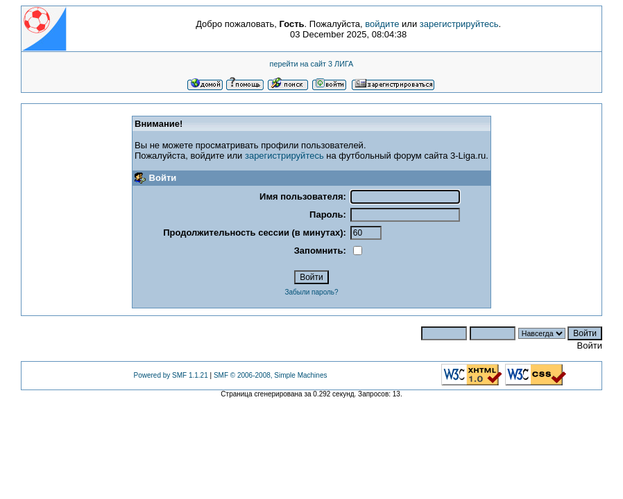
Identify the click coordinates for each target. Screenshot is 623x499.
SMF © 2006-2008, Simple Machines (270, 375)
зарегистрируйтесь (459, 24)
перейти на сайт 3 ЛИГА (312, 64)
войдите (382, 24)
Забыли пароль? (311, 292)
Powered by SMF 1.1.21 (170, 375)
